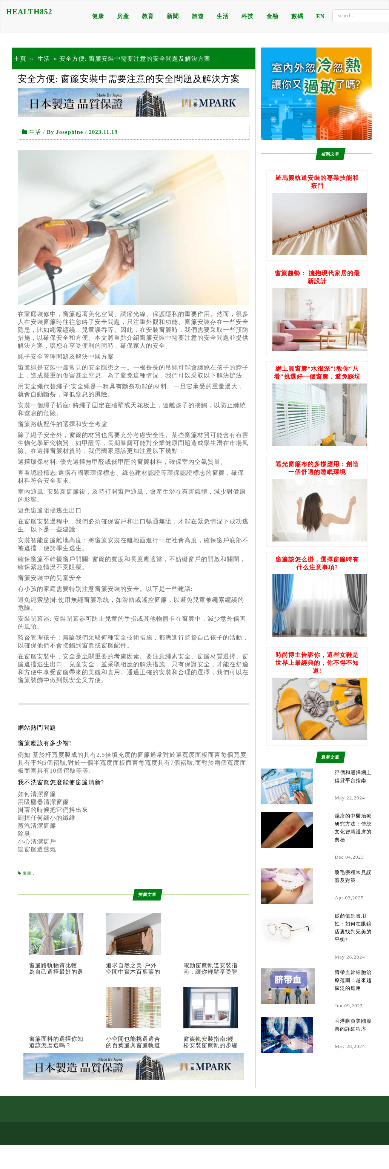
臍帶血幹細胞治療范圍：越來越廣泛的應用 (353, 980)
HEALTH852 (29, 12)
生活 (223, 16)
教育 (148, 16)
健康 (98, 16)
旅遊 (198, 16)
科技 (247, 16)
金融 (272, 16)
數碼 (297, 16)
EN (320, 16)
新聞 (173, 16)
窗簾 (27, 873)
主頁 (20, 58)
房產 (123, 16)
